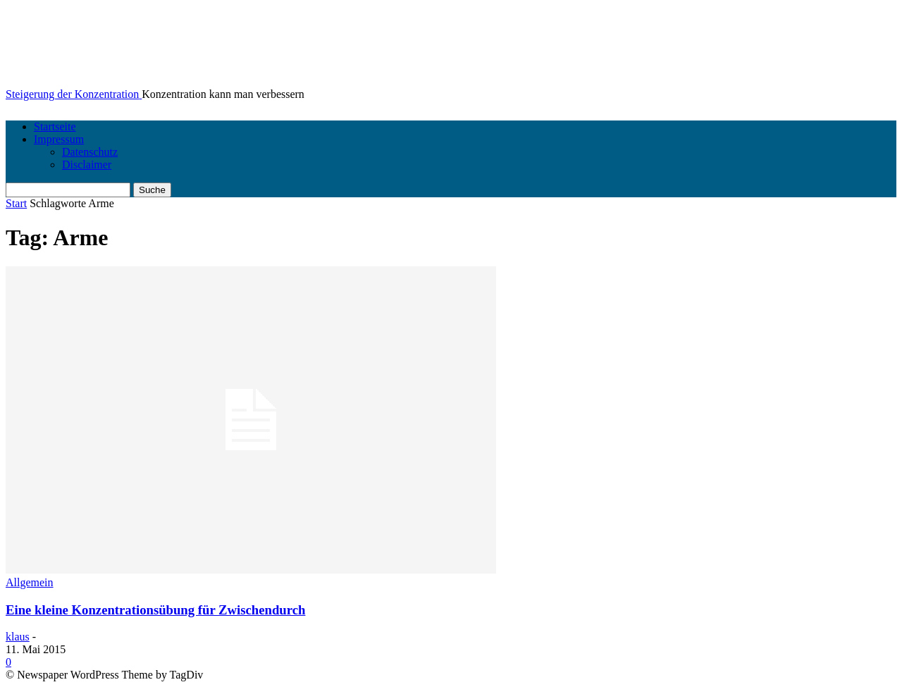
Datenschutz (90, 152)
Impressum (59, 139)
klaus (18, 637)
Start (16, 203)
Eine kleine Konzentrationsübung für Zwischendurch (155, 609)
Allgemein (30, 582)
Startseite (55, 126)
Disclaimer (86, 165)
